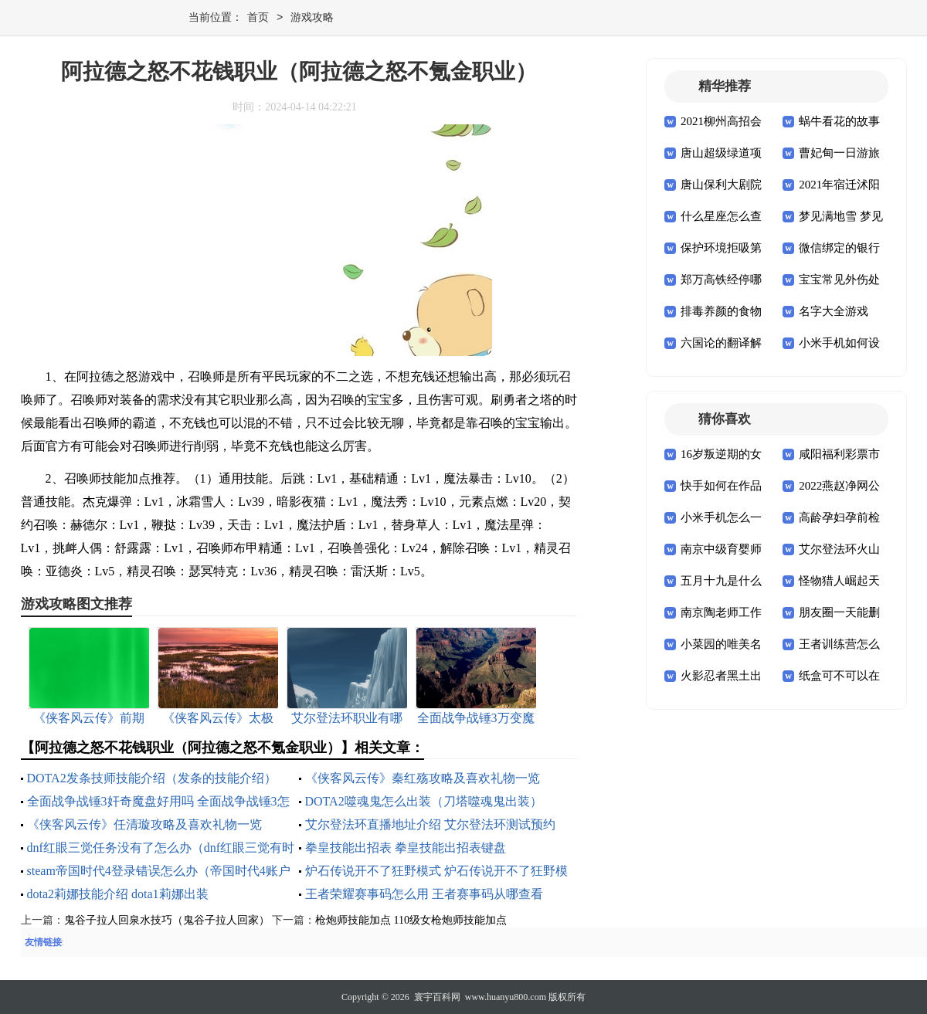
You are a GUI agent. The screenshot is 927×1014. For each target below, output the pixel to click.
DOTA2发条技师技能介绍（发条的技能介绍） (152, 778)
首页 (258, 18)
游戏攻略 (312, 18)
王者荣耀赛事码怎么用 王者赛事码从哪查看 (424, 893)
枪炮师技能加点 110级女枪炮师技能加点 (411, 920)
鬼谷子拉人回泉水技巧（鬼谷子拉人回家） (167, 920)
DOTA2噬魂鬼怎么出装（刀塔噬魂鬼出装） (423, 801)
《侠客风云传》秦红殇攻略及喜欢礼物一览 (422, 778)
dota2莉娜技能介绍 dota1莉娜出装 (118, 893)
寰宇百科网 (437, 997)
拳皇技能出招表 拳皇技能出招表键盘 (405, 847)
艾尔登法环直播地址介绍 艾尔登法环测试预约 (430, 824)
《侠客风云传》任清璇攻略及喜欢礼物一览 (144, 824)
